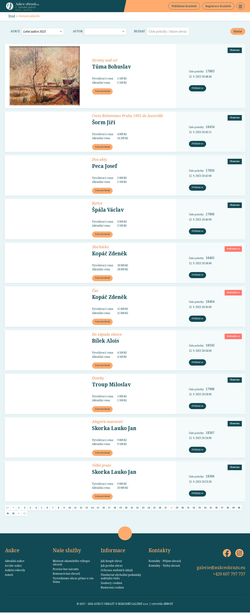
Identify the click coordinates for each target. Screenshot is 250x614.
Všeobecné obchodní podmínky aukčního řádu (121, 578)
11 (75, 508)
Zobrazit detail (102, 91)
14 (92, 508)
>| (24, 514)
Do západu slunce (107, 334)
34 (205, 508)
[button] (240, 6)
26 (160, 508)
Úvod (11, 16)
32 (194, 508)
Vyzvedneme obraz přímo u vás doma (73, 581)
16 (103, 508)
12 (81, 508)
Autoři (9, 576)
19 (120, 508)
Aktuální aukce (14, 562)
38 (227, 508)
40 (239, 508)
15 (98, 508)
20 (126, 508)
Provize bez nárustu (66, 570)
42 (13, 514)
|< (7, 508)
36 (216, 508)
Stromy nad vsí (104, 60)
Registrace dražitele (218, 6)
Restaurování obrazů (66, 575)
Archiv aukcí (13, 567)
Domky (98, 378)
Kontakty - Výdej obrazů (164, 567)
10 (69, 508)
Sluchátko (100, 247)
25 (154, 508)
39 (233, 508)
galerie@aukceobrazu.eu (221, 569)
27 (165, 508)
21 (132, 508)
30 (182, 508)
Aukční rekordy (15, 571)
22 (137, 508)
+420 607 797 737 (229, 575)
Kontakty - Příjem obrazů (165, 562)
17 (109, 508)
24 (148, 508)
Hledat (139, 32)
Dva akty (99, 159)
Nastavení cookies (112, 589)
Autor (77, 32)
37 (222, 508)
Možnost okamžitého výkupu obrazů (71, 564)
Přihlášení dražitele (183, 6)
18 (115, 508)
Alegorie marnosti (107, 422)
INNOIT (168, 605)
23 (143, 508)
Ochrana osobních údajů (117, 571)
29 (177, 508)
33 (199, 508)
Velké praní (101, 466)
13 (86, 508)
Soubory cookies (111, 584)
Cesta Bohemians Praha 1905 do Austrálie (127, 115)
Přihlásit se (197, 88)
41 (7, 514)
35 (211, 508)
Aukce (15, 32)
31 (188, 508)
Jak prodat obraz (112, 567)
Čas (95, 291)
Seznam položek (29, 16)
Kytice (97, 203)
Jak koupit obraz (111, 562)
